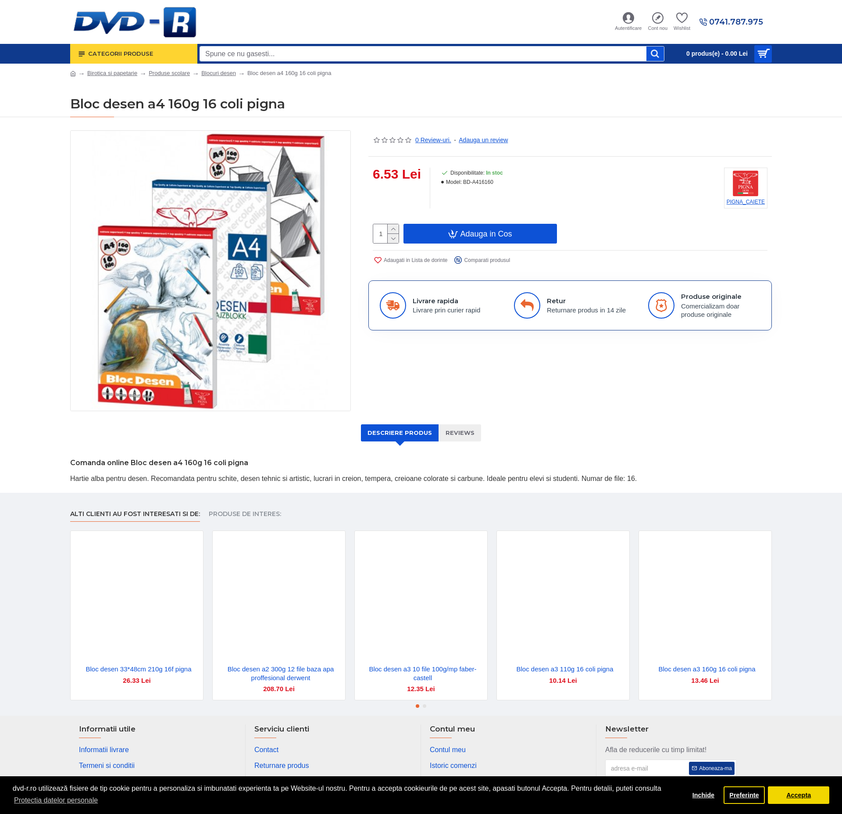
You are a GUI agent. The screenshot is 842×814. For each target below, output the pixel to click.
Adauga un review (483, 139)
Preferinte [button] (744, 795)
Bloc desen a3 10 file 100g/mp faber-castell (422, 673)
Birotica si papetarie (112, 73)
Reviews (460, 432)
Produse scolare (169, 73)
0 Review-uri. (433, 139)
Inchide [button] (703, 795)
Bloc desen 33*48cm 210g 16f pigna (138, 669)
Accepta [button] (798, 795)
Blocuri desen (218, 73)
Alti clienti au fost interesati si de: (135, 514)
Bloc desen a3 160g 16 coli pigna (706, 669)
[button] (417, 706)
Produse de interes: (245, 514)
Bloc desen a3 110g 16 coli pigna (564, 669)
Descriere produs (399, 432)
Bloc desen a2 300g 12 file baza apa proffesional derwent (281, 673)
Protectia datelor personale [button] (56, 800)
